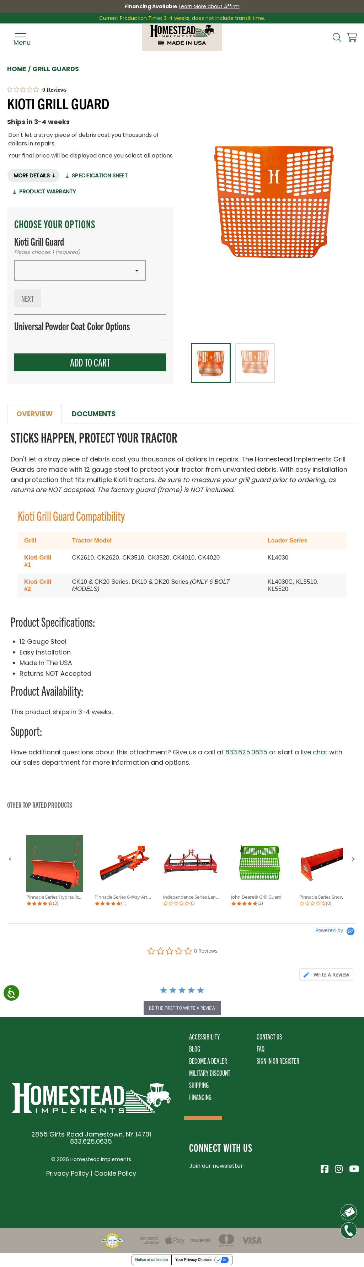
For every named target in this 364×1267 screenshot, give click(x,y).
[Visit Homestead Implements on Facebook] (324, 1167)
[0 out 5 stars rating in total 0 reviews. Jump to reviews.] (36, 89)
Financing (200, 1096)
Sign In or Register (278, 1060)
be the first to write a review (182, 1008)
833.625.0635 (246, 752)
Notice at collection (151, 1260)
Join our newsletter (216, 1166)
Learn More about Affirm (209, 6)
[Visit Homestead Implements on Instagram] (338, 1167)
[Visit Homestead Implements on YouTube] (352, 1167)
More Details (32, 175)
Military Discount (209, 1072)
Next (27, 298)
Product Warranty (47, 191)
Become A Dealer (208, 1060)
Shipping (199, 1084)
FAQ (260, 1048)
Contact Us (269, 1036)
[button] (80, 270)
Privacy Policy (67, 1173)
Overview (34, 414)
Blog (194, 1048)
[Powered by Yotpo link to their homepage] (336, 932)
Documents (94, 414)
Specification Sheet (100, 175)
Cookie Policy (115, 1173)
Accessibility (204, 1036)
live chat (314, 752)
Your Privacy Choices (193, 1260)
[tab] (326, 974)
